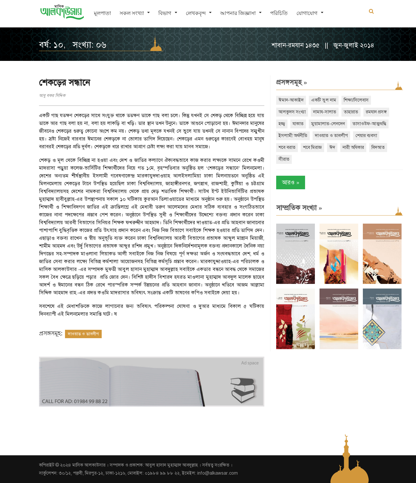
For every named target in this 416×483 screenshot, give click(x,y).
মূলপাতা (102, 13)
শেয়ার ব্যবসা (366, 135)
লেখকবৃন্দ (196, 13)
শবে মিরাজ (312, 147)
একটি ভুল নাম (323, 100)
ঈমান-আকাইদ (291, 100)
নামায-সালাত (324, 112)
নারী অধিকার (353, 147)
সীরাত (283, 159)
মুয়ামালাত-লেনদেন (328, 124)
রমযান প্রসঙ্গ (376, 112)
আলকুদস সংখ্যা (292, 112)
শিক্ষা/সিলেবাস (356, 100)
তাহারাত (351, 112)
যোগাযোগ (306, 13)
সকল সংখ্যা (132, 13)
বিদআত (378, 147)
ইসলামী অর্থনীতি (292, 135)
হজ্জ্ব (281, 124)
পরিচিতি (279, 13)
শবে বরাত (287, 147)
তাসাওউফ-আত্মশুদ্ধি (369, 124)
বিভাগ (164, 13)
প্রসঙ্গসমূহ (291, 82)
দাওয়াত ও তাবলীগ (83, 333)
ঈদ (332, 147)
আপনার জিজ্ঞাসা (238, 13)
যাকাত (298, 124)
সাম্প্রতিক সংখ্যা (299, 207)
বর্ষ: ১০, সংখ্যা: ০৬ (72, 44)
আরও (290, 182)
